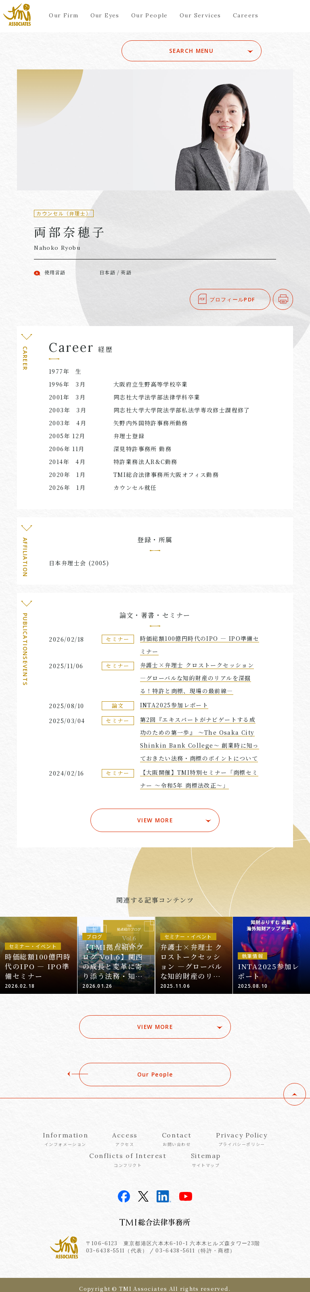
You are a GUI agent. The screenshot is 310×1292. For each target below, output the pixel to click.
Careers (246, 15)
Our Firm (63, 15)
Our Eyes (104, 15)
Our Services (200, 15)
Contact (177, 1131)
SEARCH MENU (204, 50)
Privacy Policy (241, 1131)
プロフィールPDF (232, 299)
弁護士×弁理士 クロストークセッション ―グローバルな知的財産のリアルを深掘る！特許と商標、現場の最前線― (197, 678)
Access (125, 1131)
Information (65, 1131)
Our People (149, 15)
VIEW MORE (155, 816)
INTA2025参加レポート (174, 705)
